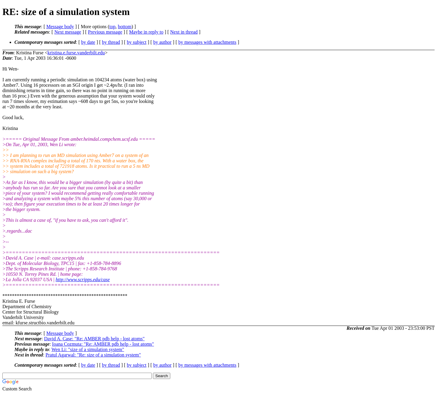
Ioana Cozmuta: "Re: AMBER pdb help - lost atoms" (103, 344)
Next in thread (184, 32)
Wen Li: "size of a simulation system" (87, 349)
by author (162, 42)
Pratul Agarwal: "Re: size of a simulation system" (93, 354)
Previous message (105, 32)
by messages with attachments (207, 42)
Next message (67, 32)
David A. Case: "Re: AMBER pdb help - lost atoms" (94, 338)
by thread (111, 42)
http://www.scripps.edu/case (83, 279)
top (112, 26)
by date (88, 42)
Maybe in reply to (146, 32)
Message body (60, 26)
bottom (124, 26)
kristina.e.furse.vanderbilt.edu (76, 52)
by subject (136, 42)
